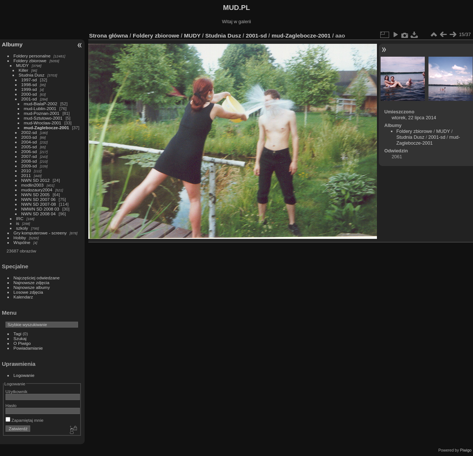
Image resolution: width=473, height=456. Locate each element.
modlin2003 (32, 185)
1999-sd (29, 89)
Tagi (18, 333)
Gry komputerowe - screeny (40, 232)
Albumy (12, 44)
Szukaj (20, 338)
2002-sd (29, 132)
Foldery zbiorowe (30, 60)
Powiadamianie (28, 348)
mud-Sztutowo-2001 (43, 118)
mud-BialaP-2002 (40, 103)
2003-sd (29, 137)
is (18, 223)
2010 (26, 170)
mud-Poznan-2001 (42, 113)
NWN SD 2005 (35, 194)
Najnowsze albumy (32, 287)
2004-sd (29, 141)
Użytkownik (17, 391)
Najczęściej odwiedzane (37, 277)
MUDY (22, 65)
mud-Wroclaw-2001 (42, 122)
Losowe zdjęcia (28, 292)
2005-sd (29, 146)
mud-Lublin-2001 (40, 108)
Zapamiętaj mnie (24, 420)
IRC (20, 218)
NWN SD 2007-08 (38, 204)
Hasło (11, 405)
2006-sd (29, 151)
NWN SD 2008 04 (38, 213)
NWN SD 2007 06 (38, 199)
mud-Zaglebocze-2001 (46, 127)
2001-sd (29, 98)
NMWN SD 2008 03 (40, 208)
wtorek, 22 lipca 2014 (414, 117)
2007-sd (29, 156)
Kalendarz (23, 296)
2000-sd (29, 94)
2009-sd (29, 165)
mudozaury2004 (36, 189)
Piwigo (466, 450)
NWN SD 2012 (35, 180)
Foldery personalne (32, 55)
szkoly (22, 228)
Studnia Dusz (32, 75)
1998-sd (29, 84)
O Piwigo (22, 343)
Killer (23, 70)
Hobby (20, 237)
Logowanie (24, 375)
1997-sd (29, 79)
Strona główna (108, 35)
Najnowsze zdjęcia (31, 282)
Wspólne (22, 242)
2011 (26, 175)
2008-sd (29, 161)
